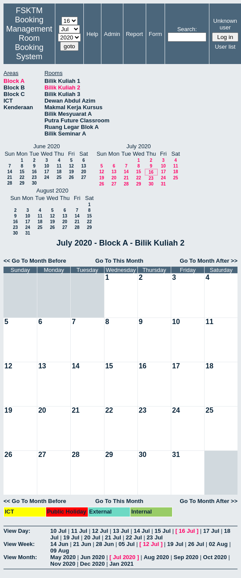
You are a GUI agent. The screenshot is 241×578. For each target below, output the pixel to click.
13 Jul (121, 531)
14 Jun (59, 544)
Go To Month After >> (208, 260)
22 (21, 177)
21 (9, 177)
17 (46, 171)
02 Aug (218, 544)
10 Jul (58, 531)
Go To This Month (119, 260)
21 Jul (113, 537)
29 (21, 183)
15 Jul (163, 531)
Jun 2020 (92, 557)
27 (83, 177)
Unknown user (225, 24)
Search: (187, 29)
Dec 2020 (92, 563)
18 (59, 171)
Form (155, 34)
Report (134, 34)
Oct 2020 (215, 557)
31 (163, 184)
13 (83, 166)
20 (83, 171)
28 (9, 183)
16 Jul (187, 531)
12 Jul (100, 531)
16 (34, 171)
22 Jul (134, 537)
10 (46, 166)
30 (34, 183)
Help (92, 34)
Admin (112, 34)
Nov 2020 (63, 563)
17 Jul (211, 531)
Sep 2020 (186, 557)
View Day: (17, 531)
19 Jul (71, 537)
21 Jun (82, 544)
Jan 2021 (121, 563)
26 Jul (196, 544)
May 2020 (63, 557)
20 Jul (92, 537)
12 (71, 166)
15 (21, 171)
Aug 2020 (156, 557)
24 (46, 177)
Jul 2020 (124, 557)
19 (71, 171)
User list (225, 46)
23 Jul (155, 537)
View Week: (19, 544)
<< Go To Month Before (35, 260)
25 (59, 177)
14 (9, 171)
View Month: (20, 557)
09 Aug (59, 550)
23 (34, 177)
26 (71, 177)
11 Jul (79, 531)
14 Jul (141, 531)
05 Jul (127, 544)
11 (59, 166)
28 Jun (105, 544)
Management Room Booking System (29, 43)
